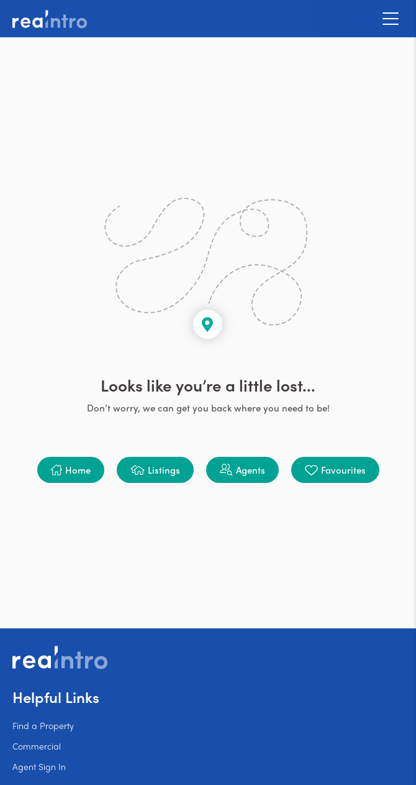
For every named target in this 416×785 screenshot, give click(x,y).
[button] (70, 470)
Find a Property (43, 725)
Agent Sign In (39, 766)
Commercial (36, 746)
